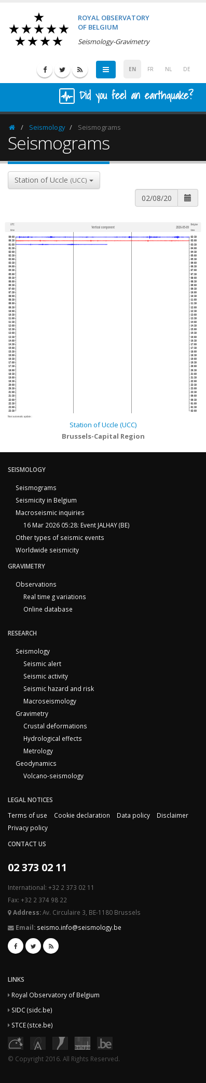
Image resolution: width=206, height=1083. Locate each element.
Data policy (133, 815)
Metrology (38, 751)
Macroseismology (49, 701)
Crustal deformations (55, 726)
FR (150, 69)
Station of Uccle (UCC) (103, 424)
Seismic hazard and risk (58, 688)
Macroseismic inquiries (50, 512)
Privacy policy (28, 827)
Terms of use (27, 815)
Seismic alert (42, 663)
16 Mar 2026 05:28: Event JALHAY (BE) (76, 525)
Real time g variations (54, 596)
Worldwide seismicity (47, 550)
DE (186, 69)
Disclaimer (172, 815)
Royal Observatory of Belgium (55, 995)
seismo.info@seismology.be (79, 927)
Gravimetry (32, 713)
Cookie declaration (82, 815)
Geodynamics (36, 763)
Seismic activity (45, 676)
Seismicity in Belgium (46, 500)
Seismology (47, 127)
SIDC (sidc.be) (31, 1010)
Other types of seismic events (60, 537)
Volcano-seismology (53, 775)
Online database (48, 609)
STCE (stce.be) (32, 1025)
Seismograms (36, 487)
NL (168, 69)
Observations (36, 584)
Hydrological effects (52, 738)
